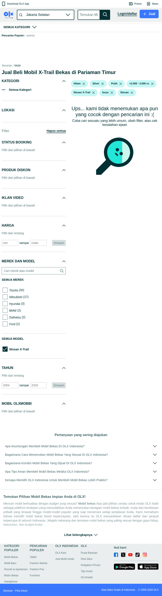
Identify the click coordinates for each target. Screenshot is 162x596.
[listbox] (83, 83)
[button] (15, 3)
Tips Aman (87, 571)
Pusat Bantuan (89, 552)
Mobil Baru (10, 563)
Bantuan (8, 590)
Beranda (7, 65)
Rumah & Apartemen (16, 569)
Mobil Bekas (11, 557)
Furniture (35, 575)
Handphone (10, 581)
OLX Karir (60, 552)
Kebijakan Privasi (90, 565)
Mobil (18, 65)
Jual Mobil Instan (64, 558)
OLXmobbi (87, 577)
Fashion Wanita (38, 563)
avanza (30, 35)
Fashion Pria (37, 569)
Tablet (33, 557)
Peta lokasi (21, 590)
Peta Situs (86, 558)
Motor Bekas (11, 575)
